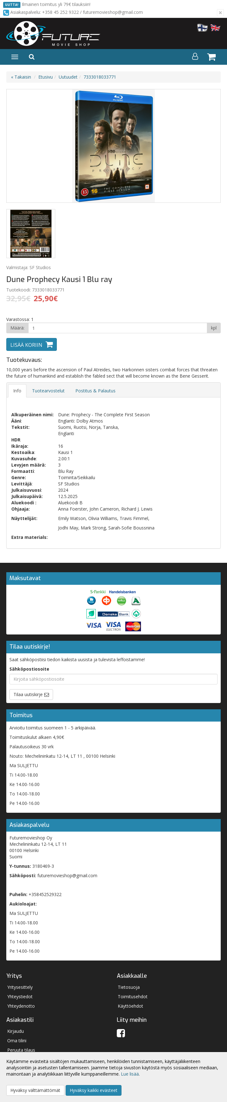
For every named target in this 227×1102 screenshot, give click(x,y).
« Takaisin (21, 77)
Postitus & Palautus (95, 391)
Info (17, 391)
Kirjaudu (15, 1031)
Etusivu (45, 77)
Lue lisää (130, 1074)
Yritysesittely (20, 987)
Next (209, 146)
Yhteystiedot (20, 997)
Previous (17, 146)
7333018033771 (100, 77)
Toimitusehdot (133, 997)
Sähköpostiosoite (29, 669)
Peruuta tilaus (21, 1050)
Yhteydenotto (21, 1006)
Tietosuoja (129, 987)
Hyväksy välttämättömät (35, 1090)
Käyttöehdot (130, 1006)
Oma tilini (16, 1041)
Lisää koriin (26, 344)
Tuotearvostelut (48, 391)
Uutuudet (68, 77)
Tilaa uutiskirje (28, 694)
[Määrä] (117, 328)
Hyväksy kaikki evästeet (93, 1090)
